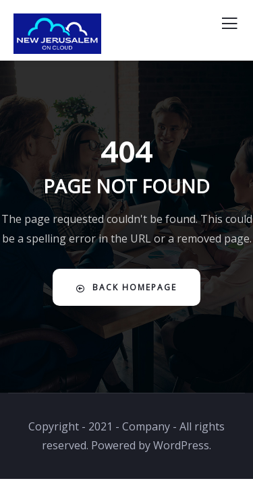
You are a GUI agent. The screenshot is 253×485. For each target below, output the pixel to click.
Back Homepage (126, 287)
